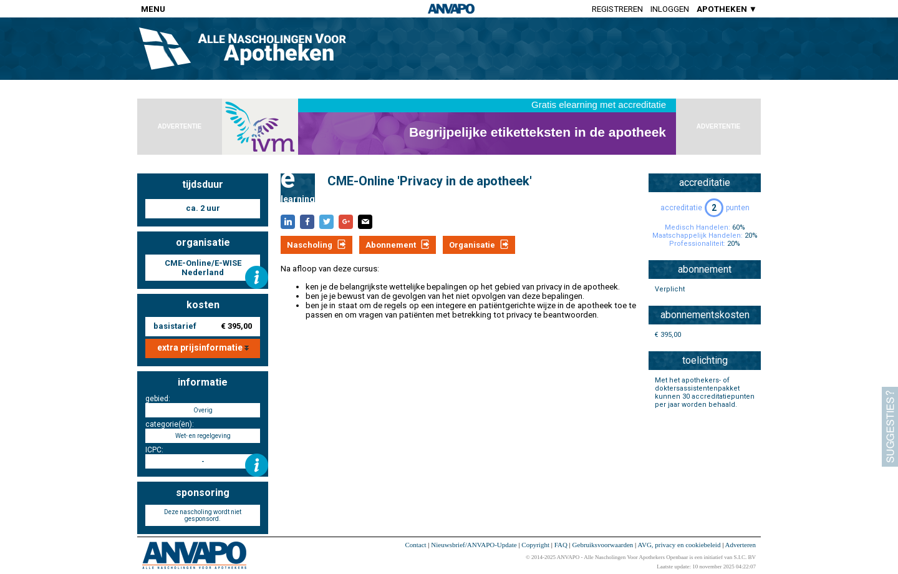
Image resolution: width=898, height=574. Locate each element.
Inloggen (669, 9)
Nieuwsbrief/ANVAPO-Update (473, 544)
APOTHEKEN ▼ (727, 9)
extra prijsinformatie (203, 348)
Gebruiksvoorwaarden (603, 544)
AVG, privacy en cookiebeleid (678, 544)
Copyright (535, 544)
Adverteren (740, 544)
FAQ (560, 544)
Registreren (617, 9)
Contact (415, 544)
